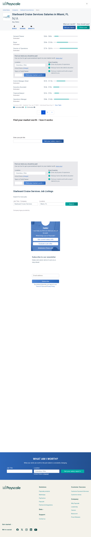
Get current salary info (45, 239)
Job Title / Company (20, 201)
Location (42, 201)
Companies (15, 10)
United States (6, 10)
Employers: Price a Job (45, 248)
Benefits (31, 27)
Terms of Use (40, 286)
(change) (25, 68)
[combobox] (30, 65)
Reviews (22, 27)
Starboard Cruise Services (27, 10)
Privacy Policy (51, 286)
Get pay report (69, 27)
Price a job (83, 27)
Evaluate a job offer (45, 244)
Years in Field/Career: (22, 71)
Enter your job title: (19, 137)
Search (71, 204)
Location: (18, 62)
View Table (58, 105)
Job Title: (10, 468)
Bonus (14, 27)
